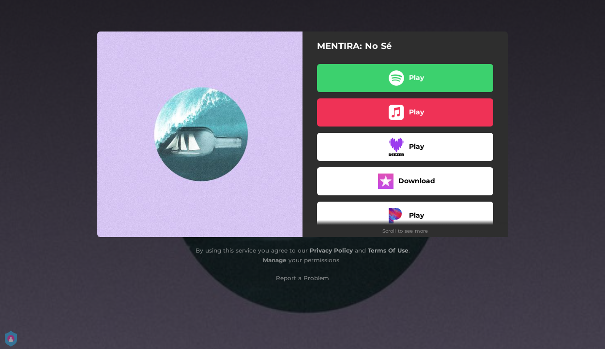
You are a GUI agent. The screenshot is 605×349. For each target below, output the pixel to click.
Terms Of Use (388, 250)
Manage (275, 260)
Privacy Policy (331, 250)
